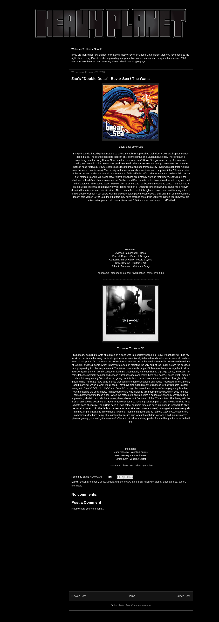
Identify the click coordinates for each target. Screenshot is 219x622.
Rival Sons (165, 395)
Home (131, 596)
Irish (140, 481)
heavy (127, 481)
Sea (175, 481)
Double (110, 481)
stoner (182, 481)
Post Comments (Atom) (138, 605)
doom (95, 481)
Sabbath (167, 481)
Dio (89, 481)
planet (158, 481)
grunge (119, 481)
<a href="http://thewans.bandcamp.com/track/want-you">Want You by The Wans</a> (131, 435)
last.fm (126, 273)
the (73, 485)
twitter (150, 273)
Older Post (183, 596)
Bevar (83, 481)
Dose (102, 481)
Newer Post (78, 596)
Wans (79, 485)
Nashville (149, 481)
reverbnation (138, 273)
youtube (159, 273)
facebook (116, 273)
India (134, 481)
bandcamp (154, 200)
